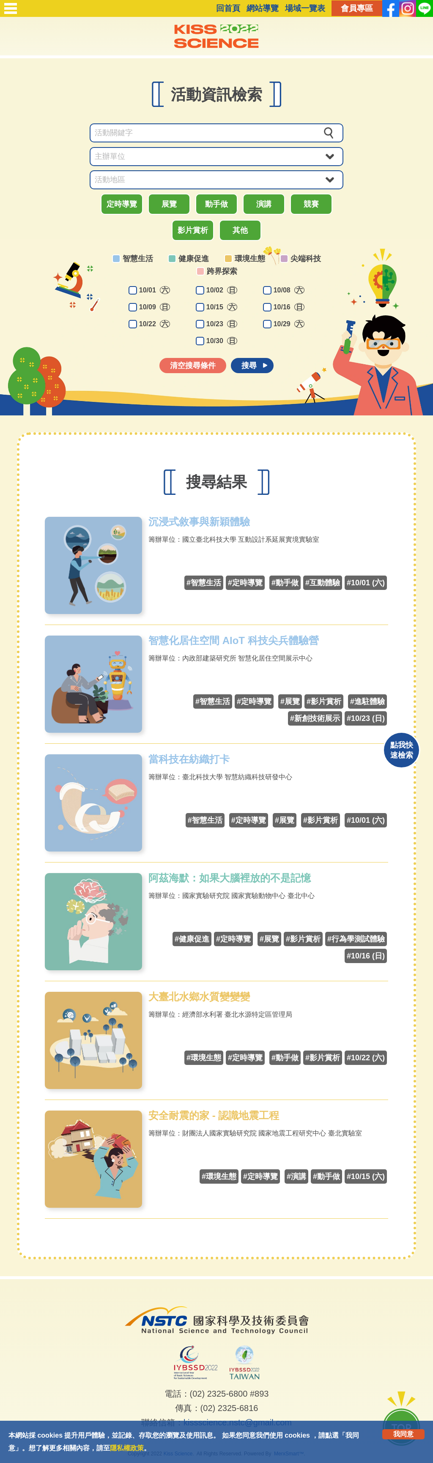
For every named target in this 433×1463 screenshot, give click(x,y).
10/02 (221, 290)
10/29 (289, 324)
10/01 (154, 290)
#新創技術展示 (315, 718)
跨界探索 (222, 271)
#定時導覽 (245, 583)
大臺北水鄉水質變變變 (199, 997)
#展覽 (290, 701)
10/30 (221, 341)
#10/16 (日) (366, 956)
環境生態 (250, 258)
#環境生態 (203, 1058)
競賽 (311, 204)
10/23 (221, 324)
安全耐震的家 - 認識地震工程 (213, 1116)
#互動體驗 (322, 583)
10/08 (289, 290)
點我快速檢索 (401, 750)
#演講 (296, 1176)
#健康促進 (192, 939)
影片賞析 (193, 230)
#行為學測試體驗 (356, 939)
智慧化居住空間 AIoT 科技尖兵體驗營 (233, 641)
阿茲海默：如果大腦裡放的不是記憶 (229, 878)
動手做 (216, 204)
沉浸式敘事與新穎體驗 (199, 522)
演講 (263, 204)
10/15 (221, 307)
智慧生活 (138, 258)
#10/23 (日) (366, 718)
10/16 (289, 307)
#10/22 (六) (366, 1058)
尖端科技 (305, 258)
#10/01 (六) (366, 583)
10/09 (154, 307)
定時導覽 (122, 204)
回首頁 (228, 8)
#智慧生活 (203, 583)
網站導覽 (263, 8)
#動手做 (285, 583)
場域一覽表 (305, 8)
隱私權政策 (127, 1448)
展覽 (169, 204)
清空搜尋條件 (193, 365)
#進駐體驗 (367, 701)
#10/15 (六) (366, 1176)
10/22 (154, 324)
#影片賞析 (324, 701)
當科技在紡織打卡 (189, 759)
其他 (240, 230)
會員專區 (357, 8)
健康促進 (193, 258)
